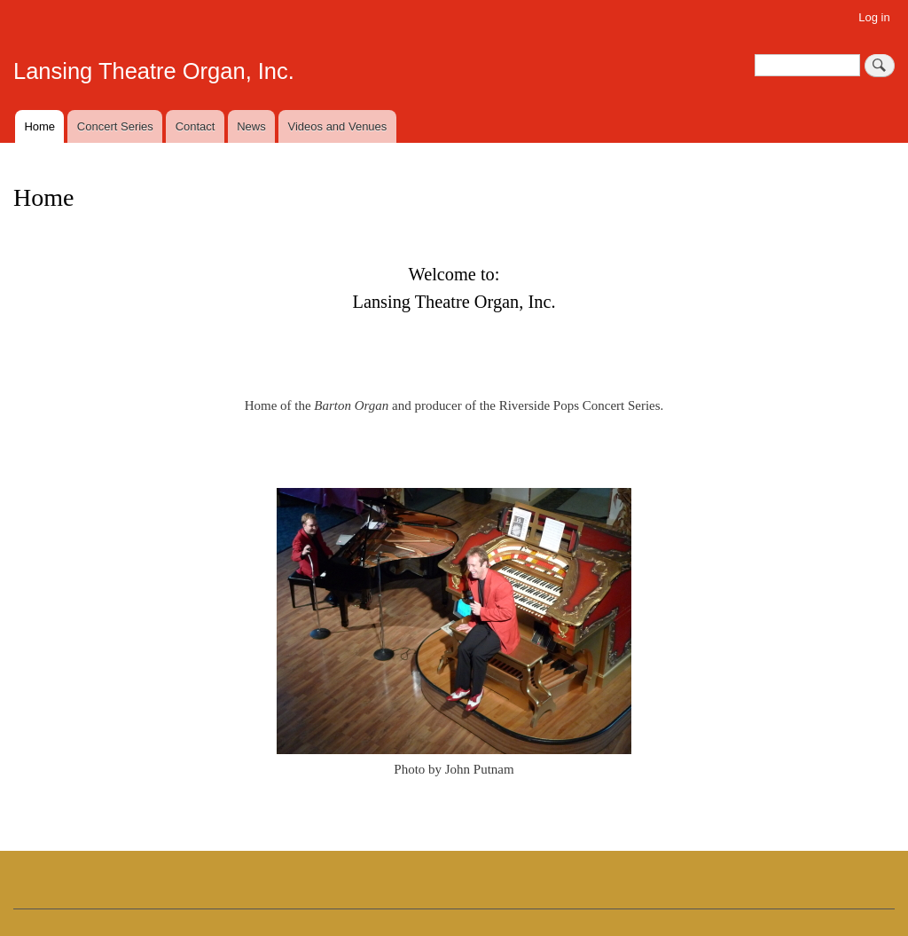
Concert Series (115, 126)
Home (39, 126)
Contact (195, 126)
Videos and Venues (337, 126)
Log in (873, 17)
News (251, 126)
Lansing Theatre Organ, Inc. (153, 71)
